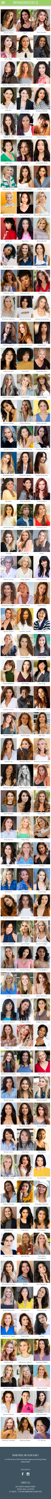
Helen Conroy (9, 579)
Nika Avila (25, 1152)
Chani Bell (25, 371)
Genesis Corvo (41, 527)
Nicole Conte (8, 1152)
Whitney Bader (25, 1440)
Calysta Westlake (25, 319)
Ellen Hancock (25, 501)
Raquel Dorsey (8, 1204)
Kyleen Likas (25, 918)
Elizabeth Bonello (41, 475)
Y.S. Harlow (42, 1440)
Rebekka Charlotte (42, 1204)
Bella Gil (9, 241)
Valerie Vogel (25, 1414)
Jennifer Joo (42, 631)
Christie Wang (42, 397)
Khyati (8, 866)
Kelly (42, 840)
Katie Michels (8, 814)
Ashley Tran (42, 189)
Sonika (41, 1336)
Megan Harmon (41, 1022)
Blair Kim (25, 241)
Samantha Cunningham (41, 1257)
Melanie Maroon (25, 1048)
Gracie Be (25, 553)
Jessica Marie (25, 657)
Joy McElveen (25, 709)
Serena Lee (25, 1310)
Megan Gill (8, 1048)
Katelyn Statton (25, 761)
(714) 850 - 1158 (15, 1491)
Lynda (8, 996)
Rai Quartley (41, 1178)
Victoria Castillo (41, 1414)
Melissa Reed (42, 1048)
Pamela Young (8, 1178)
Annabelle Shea (41, 163)
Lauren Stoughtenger (8, 970)
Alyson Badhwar (25, 59)
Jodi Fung (41, 683)
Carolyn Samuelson (25, 345)
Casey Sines (42, 345)
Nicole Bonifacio (25, 1126)
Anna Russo (25, 163)
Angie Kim (8, 163)
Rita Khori (25, 1230)
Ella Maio (8, 501)
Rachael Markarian (25, 1178)
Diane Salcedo (42, 423)
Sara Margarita (42, 1284)
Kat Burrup (9, 761)
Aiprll (25, 33)
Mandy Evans (25, 996)
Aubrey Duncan (8, 215)
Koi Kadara (25, 892)
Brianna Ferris (42, 267)
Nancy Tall (42, 1074)
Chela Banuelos (41, 371)
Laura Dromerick (42, 918)
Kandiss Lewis (8, 735)
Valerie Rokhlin (8, 1414)
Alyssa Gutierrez (9, 85)
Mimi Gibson (25, 1074)
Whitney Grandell (8, 1440)
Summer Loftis (8, 1388)
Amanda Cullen (25, 85)
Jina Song (25, 683)
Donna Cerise (8, 449)
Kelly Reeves (8, 840)
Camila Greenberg (42, 319)
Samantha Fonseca (8, 1284)
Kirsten (41, 866)
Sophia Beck (8, 1362)
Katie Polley (25, 814)
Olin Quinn (42, 1152)
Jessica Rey (42, 657)
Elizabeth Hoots (8, 475)
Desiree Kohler (8, 423)
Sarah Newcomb (9, 1310)
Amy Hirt (8, 110)
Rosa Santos (42, 1230)
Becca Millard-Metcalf (42, 215)
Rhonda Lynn (8, 1230)
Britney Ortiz (25, 293)
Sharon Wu (25, 1336)
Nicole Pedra (42, 1126)
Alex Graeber (42, 32)
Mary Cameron (41, 996)
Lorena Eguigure (42, 970)
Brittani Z (41, 293)
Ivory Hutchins (42, 579)
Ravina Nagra (25, 1204)
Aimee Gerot (8, 33)
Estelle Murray (8, 527)
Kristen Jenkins (8, 918)
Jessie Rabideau (8, 683)
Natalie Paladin (41, 1100)
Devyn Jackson (25, 423)
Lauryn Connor (25, 970)
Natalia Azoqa (8, 1100)
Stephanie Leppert (25, 1362)
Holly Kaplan (25, 579)
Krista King (42, 892)
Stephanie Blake (42, 1362)
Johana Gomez (8, 709)
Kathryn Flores (8, 788)
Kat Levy (42, 735)
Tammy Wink (25, 1388)
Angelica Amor (41, 137)
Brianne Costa (9, 293)
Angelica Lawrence (25, 137)
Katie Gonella (42, 788)
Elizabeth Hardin (25, 475)
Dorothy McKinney (25, 449)
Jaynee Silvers (9, 631)
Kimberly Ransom (25, 866)
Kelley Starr (42, 814)
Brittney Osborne (8, 319)
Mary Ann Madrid (8, 1022)
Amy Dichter (25, 111)
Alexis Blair (9, 59)
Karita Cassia (25, 735)
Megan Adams (25, 1022)
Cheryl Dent (25, 397)
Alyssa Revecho (41, 59)
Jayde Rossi (42, 605)
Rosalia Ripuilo (8, 1256)
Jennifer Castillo (25, 631)
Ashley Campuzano (25, 189)
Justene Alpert (42, 709)
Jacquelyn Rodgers (8, 605)
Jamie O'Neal (25, 605)
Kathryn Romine (25, 788)
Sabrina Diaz (25, 1256)
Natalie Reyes (25, 1100)
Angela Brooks (8, 137)
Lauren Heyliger (42, 944)
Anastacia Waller (42, 111)
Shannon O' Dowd (8, 1336)
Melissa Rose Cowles (8, 1074)
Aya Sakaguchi (25, 215)
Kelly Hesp (25, 840)
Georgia (8, 553)
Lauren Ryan (25, 944)
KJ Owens (8, 892)
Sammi (25, 1284)
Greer (42, 553)
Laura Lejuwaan (8, 944)
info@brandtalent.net (32, 1491)
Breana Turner (8, 267)
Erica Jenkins (41, 501)
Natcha (8, 1126)
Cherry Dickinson (8, 397)
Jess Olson (8, 657)
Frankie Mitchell (25, 527)
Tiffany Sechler (41, 1388)
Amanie (42, 85)
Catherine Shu (8, 371)
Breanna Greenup (25, 267)
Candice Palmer (8, 345)
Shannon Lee (42, 1310)
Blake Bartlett (42, 241)
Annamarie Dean (8, 189)
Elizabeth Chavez (42, 449)
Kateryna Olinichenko (42, 761)
